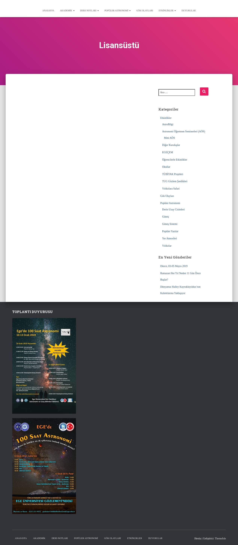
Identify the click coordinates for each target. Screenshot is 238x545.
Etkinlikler (167, 10)
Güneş (165, 216)
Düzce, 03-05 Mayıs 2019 (174, 266)
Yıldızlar (167, 245)
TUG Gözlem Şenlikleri (175, 181)
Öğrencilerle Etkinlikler (174, 159)
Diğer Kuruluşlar (171, 145)
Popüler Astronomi (117, 10)
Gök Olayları (144, 10)
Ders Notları (89, 10)
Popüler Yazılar (170, 231)
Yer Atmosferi (169, 238)
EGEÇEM (167, 152)
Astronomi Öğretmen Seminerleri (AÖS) (183, 131)
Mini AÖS (169, 137)
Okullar (166, 166)
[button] (74, 10)
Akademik (67, 10)
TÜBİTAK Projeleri (172, 174)
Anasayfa (48, 10)
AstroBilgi (167, 124)
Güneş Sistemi (169, 224)
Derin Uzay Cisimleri (173, 209)
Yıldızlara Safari (171, 188)
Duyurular (189, 10)
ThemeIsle (220, 538)
